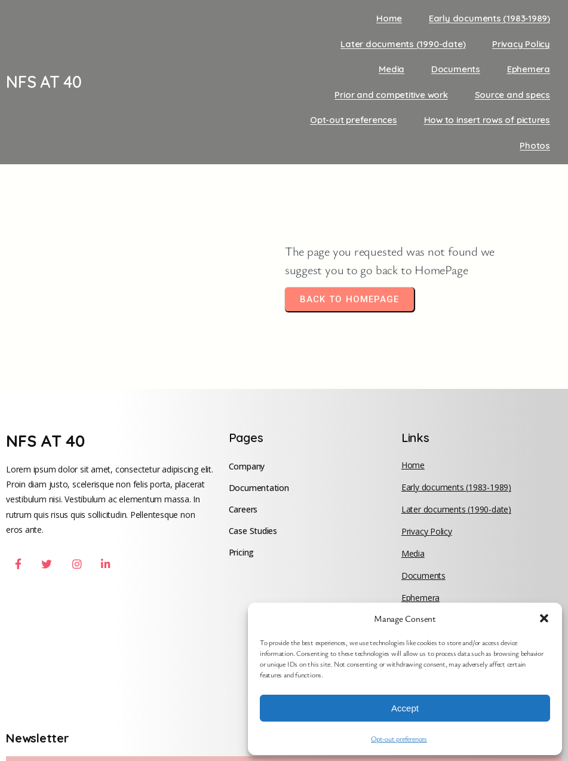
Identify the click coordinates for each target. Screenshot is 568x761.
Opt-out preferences (399, 738)
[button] (544, 618)
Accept (405, 708)
